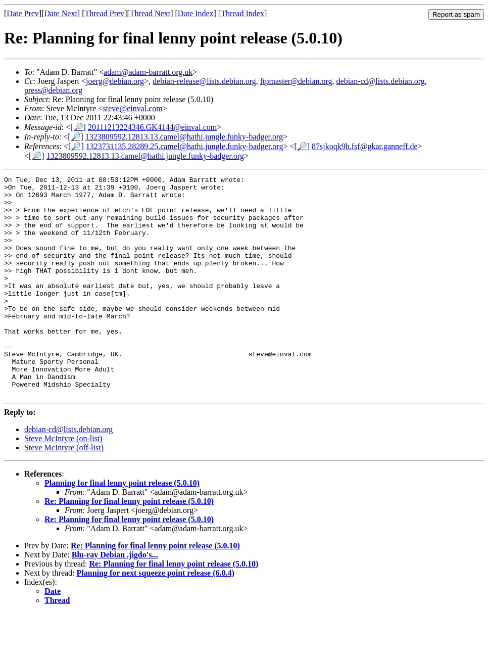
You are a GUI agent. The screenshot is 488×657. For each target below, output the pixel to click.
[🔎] (78, 127)
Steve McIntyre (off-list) (64, 491)
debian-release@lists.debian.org (204, 81)
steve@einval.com (133, 108)
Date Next (60, 13)
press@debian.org (53, 90)
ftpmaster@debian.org (296, 81)
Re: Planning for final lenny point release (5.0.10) (129, 545)
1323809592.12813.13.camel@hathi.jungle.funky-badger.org (184, 136)
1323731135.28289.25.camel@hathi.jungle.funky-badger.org (184, 146)
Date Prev (23, 13)
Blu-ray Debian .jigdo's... (115, 598)
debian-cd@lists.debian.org (380, 81)
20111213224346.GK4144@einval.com (152, 127)
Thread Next (150, 13)
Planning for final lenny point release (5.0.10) (122, 527)
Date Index (196, 13)
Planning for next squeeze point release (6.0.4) (155, 617)
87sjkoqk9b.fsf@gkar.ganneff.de (365, 146)
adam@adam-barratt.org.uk (148, 72)
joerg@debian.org (115, 81)
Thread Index (242, 13)
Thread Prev (104, 13)
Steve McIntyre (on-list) (63, 482)
